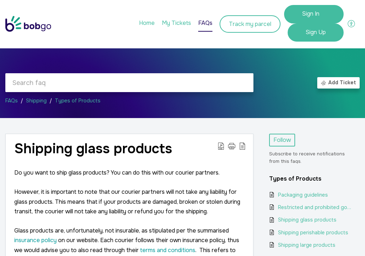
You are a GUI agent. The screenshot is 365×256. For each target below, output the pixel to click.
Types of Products (78, 100)
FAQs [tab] (205, 23)
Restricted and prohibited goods (315, 207)
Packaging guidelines (303, 195)
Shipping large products (306, 245)
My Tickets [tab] (176, 23)
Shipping (36, 100)
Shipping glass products (307, 220)
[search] (129, 82)
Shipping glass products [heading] (93, 149)
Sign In (310, 13)
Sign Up (315, 32)
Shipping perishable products (313, 232)
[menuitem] (314, 14)
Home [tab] (147, 23)
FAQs (11, 100)
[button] (352, 23)
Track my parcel (250, 24)
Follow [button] (282, 140)
